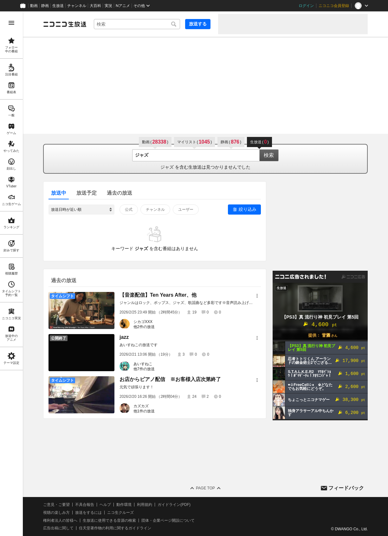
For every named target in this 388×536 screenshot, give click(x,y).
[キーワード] (137, 24)
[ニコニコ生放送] (64, 24)
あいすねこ (142, 364)
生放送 (58, 6)
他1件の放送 (144, 411)
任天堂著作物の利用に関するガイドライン (115, 528)
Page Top (205, 488)
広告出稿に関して (58, 528)
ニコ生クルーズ (120, 512)
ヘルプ (105, 505)
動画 (34, 6)
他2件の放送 (144, 327)
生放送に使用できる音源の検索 (109, 520)
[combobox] (137, 24)
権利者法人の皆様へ (60, 520)
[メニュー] (257, 296)
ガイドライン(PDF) (174, 505)
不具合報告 (84, 505)
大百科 (95, 6)
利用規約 (144, 505)
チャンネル (76, 6)
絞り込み (247, 209)
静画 (45, 6)
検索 (269, 155)
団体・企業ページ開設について (168, 520)
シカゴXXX (142, 322)
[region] (11, 273)
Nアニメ (123, 6)
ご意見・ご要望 (56, 504)
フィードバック (346, 488)
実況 (108, 6)
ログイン (306, 6)
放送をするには (88, 512)
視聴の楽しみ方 (56, 512)
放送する (198, 23)
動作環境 (124, 505)
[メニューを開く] (11, 22)
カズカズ (141, 406)
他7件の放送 (144, 369)
